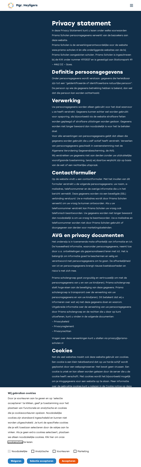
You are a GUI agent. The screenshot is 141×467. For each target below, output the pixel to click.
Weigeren (16, 461)
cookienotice (15, 442)
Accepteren (68, 461)
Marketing (81, 451)
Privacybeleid (61, 321)
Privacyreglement (64, 326)
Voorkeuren (61, 451)
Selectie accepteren (41, 461)
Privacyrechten (62, 331)
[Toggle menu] (131, 5)
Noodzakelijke (17, 451)
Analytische (40, 451)
